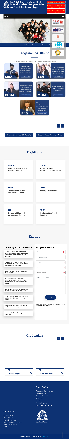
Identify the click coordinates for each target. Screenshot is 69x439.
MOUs (38, 400)
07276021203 (8, 415)
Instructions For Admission (56, 2)
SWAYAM (39, 398)
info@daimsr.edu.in (11, 420)
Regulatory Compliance (44, 391)
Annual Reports (41, 403)
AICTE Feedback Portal (44, 405)
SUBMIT (50, 297)
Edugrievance (41, 393)
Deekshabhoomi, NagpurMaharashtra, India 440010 (13, 425)
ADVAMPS (44, 436)
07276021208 (8, 418)
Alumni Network (42, 396)
